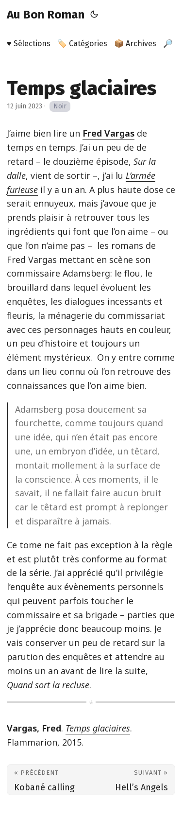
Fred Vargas (108, 133)
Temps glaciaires (98, 728)
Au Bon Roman (45, 14)
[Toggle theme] (94, 14)
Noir (59, 106)
